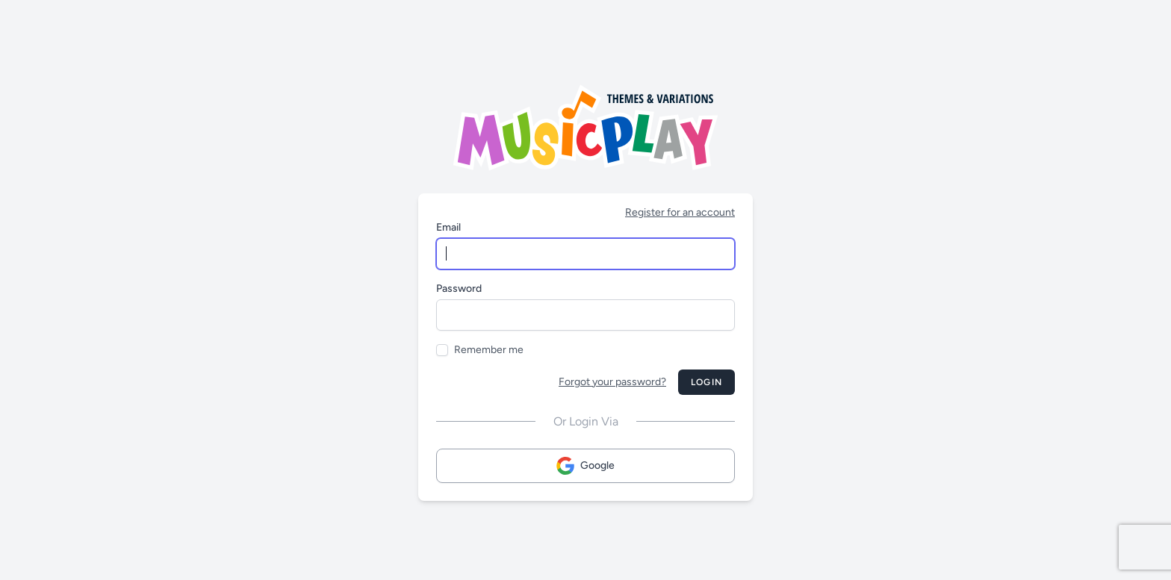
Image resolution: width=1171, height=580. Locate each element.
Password (459, 288)
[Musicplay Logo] (585, 127)
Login (706, 382)
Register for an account (680, 212)
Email (448, 227)
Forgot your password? (612, 381)
